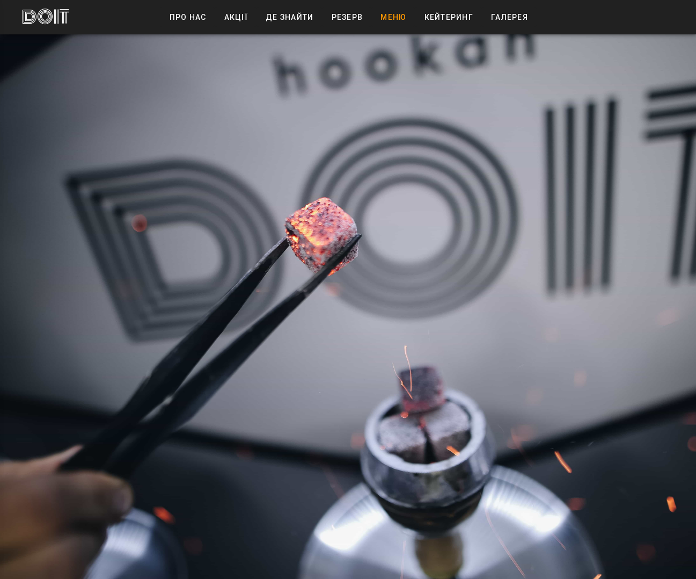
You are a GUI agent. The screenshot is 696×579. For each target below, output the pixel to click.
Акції (236, 17)
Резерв (346, 17)
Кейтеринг (448, 17)
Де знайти (290, 17)
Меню (393, 17)
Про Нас (187, 17)
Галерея (509, 17)
